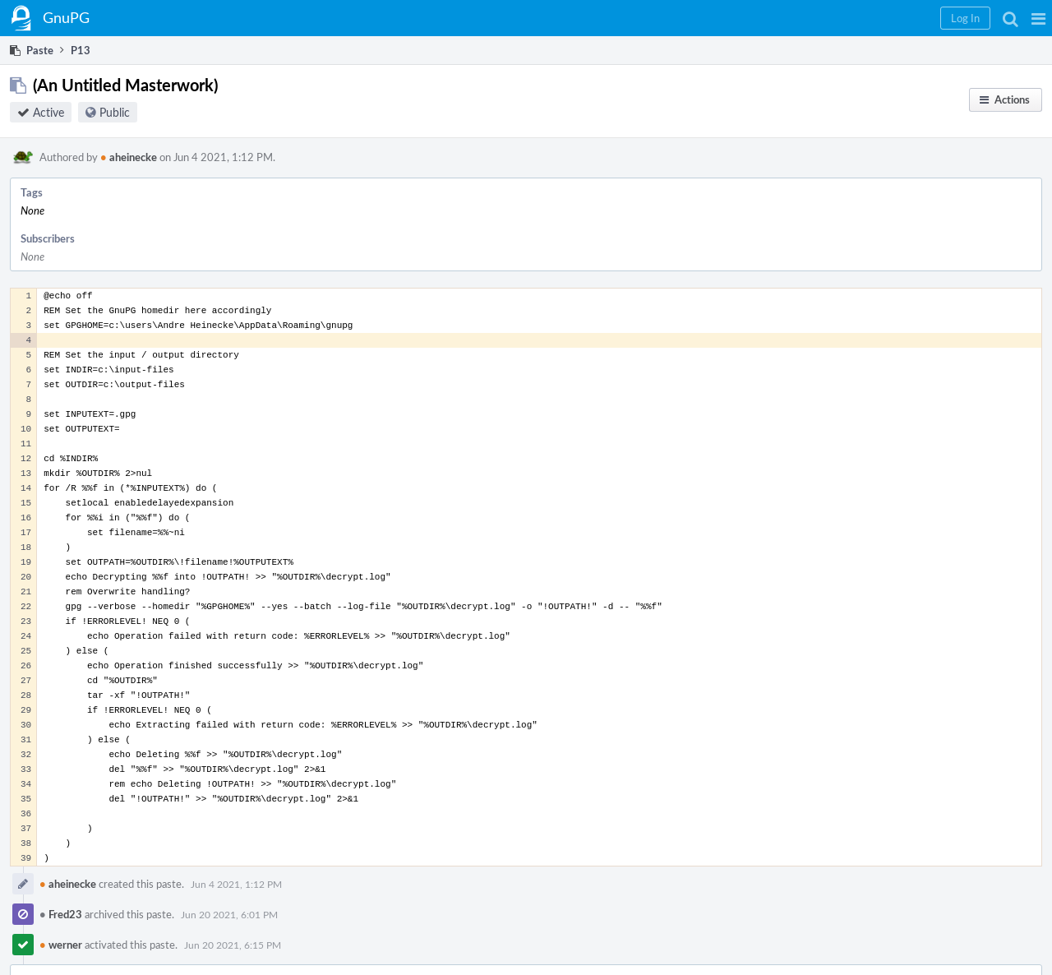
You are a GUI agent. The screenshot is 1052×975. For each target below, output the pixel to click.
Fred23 (60, 914)
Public (114, 112)
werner (60, 944)
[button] (1038, 18)
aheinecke (128, 157)
